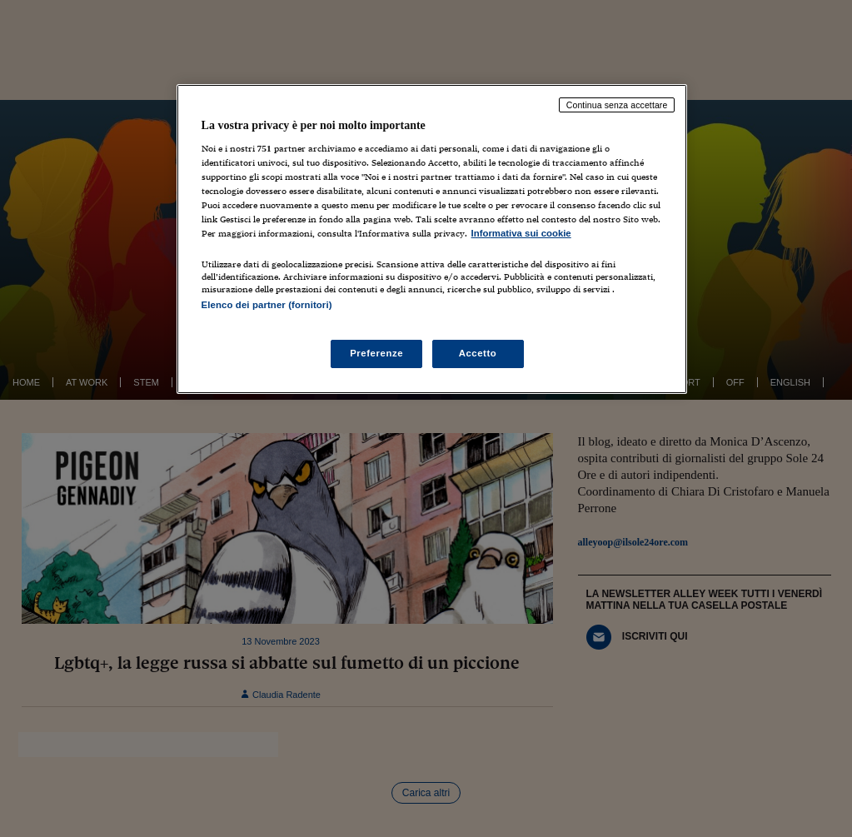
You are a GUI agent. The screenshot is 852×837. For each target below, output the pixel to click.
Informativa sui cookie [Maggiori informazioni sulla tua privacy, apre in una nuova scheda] (521, 233)
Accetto (478, 353)
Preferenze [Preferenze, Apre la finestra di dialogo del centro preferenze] (376, 353)
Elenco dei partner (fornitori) (267, 305)
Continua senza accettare (617, 105)
